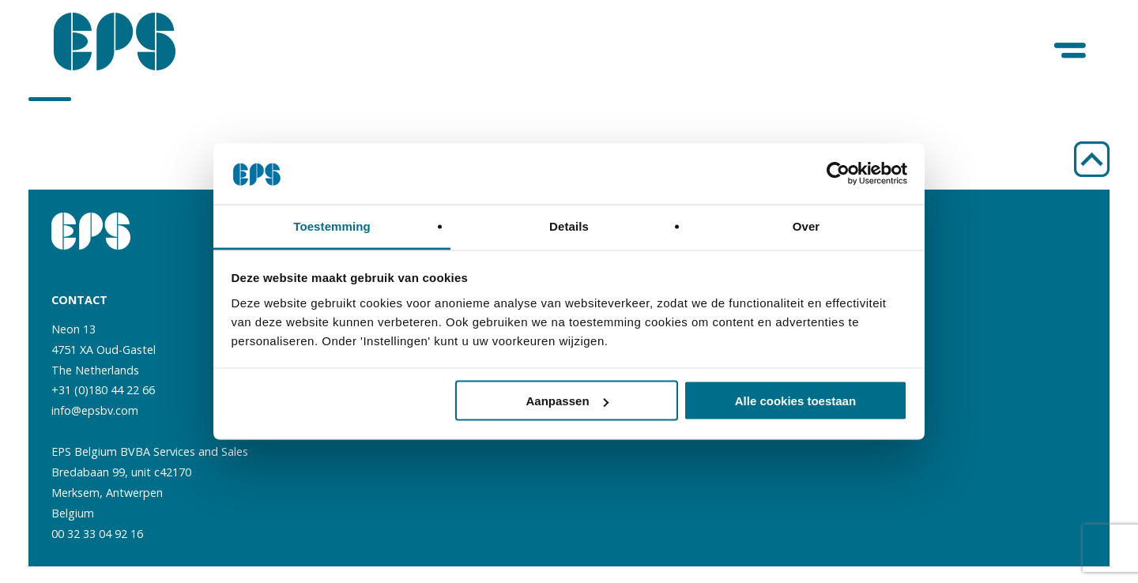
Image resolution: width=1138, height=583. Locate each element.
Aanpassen (567, 401)
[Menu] (1071, 51)
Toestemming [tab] (332, 225)
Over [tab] (806, 225)
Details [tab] (569, 225)
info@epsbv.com (94, 410)
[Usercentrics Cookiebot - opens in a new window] (838, 174)
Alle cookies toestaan (795, 401)
